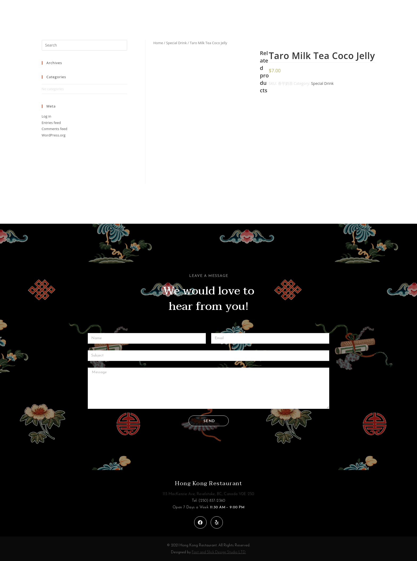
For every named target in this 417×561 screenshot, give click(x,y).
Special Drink (176, 42)
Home (158, 42)
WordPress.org (54, 135)
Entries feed (51, 122)
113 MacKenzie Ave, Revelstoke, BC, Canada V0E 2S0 (208, 494)
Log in (46, 116)
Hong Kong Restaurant (208, 483)
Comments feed (54, 128)
